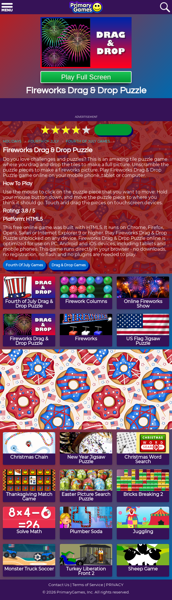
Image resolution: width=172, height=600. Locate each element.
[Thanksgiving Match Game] (29, 485)
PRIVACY (114, 584)
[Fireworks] (86, 330)
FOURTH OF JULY (43, 141)
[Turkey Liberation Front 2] (86, 560)
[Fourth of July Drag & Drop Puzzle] (29, 293)
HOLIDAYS (12, 141)
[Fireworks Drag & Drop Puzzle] (29, 330)
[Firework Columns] (86, 293)
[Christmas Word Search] (143, 448)
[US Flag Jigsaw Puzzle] (143, 330)
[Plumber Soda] (86, 523)
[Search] (165, 7)
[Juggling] (143, 523)
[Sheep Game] (143, 560)
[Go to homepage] (86, 7)
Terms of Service (87, 584)
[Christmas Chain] (29, 448)
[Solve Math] (29, 523)
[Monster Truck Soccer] (29, 560)
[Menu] (7, 7)
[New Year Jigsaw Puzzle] (86, 448)
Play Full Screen (86, 77)
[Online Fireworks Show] (143, 293)
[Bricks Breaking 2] (143, 485)
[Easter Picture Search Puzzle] (86, 485)
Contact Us (58, 584)
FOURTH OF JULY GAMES (88, 141)
